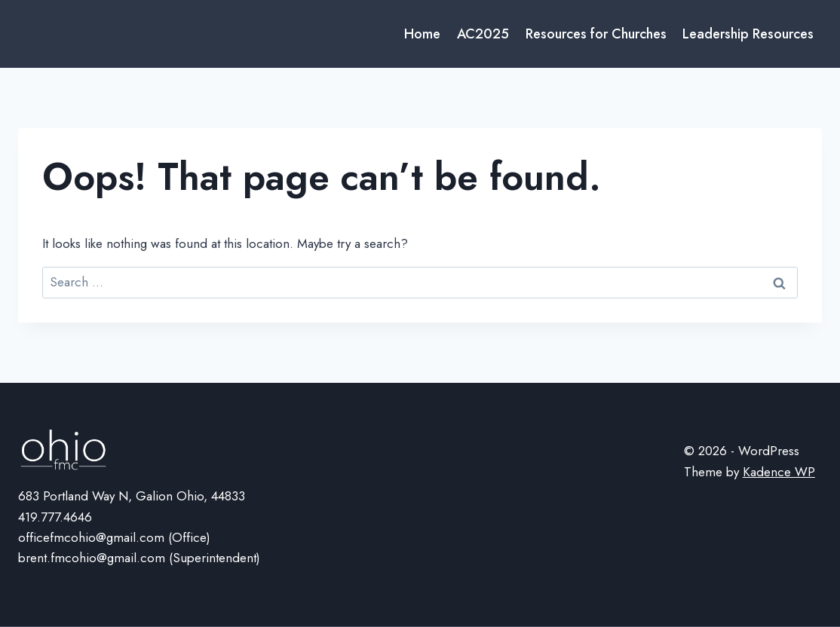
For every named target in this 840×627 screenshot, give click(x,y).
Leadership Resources (748, 34)
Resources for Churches (596, 34)
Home (422, 34)
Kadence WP (779, 472)
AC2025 (483, 34)
